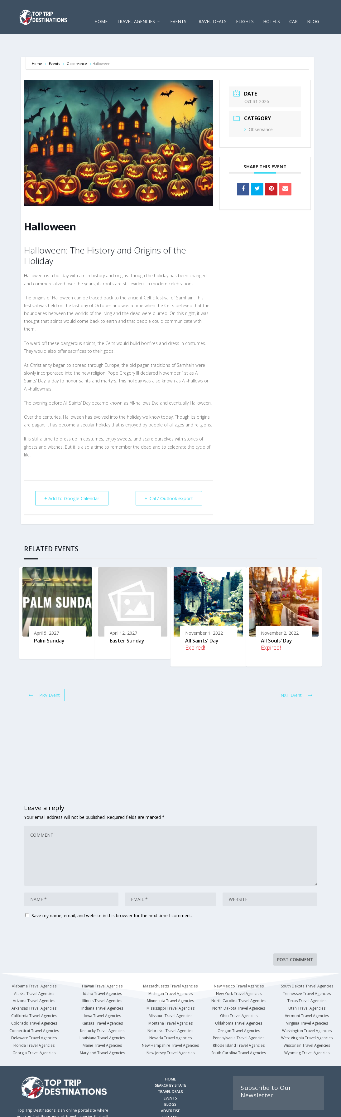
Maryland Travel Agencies (102, 1033)
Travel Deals (211, 12)
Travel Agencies (136, 12)
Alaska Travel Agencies (34, 974)
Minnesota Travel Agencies (170, 981)
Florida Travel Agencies (34, 1026)
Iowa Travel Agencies (102, 996)
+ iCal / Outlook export (169, 479)
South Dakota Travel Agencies (307, 966)
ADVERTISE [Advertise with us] (170, 1091)
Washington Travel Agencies (307, 1011)
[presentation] (66, 919)
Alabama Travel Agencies (34, 966)
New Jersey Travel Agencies (170, 1033)
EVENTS (178, 12)
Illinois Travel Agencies (102, 981)
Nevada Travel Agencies (170, 1018)
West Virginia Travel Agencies (307, 1018)
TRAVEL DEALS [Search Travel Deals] (170, 1072)
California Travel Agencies (34, 996)
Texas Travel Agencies (306, 981)
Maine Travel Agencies (102, 1026)
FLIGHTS (245, 12)
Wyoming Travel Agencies (306, 1033)
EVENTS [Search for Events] (170, 1078)
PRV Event (44, 676)
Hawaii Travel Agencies (102, 966)
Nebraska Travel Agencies (170, 1011)
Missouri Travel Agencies (170, 996)
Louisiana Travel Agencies (102, 1018)
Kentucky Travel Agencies (102, 1011)
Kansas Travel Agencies (102, 1003)
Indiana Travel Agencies (102, 989)
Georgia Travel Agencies (33, 1033)
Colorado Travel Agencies (34, 1003)
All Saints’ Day (202, 621)
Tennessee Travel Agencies (307, 974)
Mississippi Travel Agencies (170, 989)
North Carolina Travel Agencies (238, 981)
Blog (313, 12)
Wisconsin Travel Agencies (307, 1026)
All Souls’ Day (276, 621)
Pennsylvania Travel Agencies (238, 1018)
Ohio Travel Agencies (238, 996)
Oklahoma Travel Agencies (238, 1003)
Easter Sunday (127, 621)
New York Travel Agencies (239, 974)
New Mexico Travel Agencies (239, 966)
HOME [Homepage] (170, 1059)
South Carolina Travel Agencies (238, 1033)
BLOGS (170, 1085)
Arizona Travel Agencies (34, 981)
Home (101, 12)
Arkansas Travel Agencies (34, 989)
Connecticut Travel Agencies (34, 1011)
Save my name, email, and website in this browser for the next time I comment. (111, 896)
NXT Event (296, 676)
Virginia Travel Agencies (307, 1003)
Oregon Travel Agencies (239, 1011)
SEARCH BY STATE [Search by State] (170, 1066)
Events (54, 44)
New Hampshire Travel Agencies (170, 1026)
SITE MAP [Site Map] (170, 1097)
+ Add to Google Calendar (71, 479)
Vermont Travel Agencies (307, 996)
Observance (77, 44)
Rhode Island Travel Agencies (239, 1026)
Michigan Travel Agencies (170, 974)
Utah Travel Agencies (306, 989)
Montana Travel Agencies (170, 1003)
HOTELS (271, 12)
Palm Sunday (49, 621)
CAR (293, 12)
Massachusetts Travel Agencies (170, 966)
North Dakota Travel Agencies (238, 989)
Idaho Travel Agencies (102, 974)
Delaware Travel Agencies (34, 1018)
